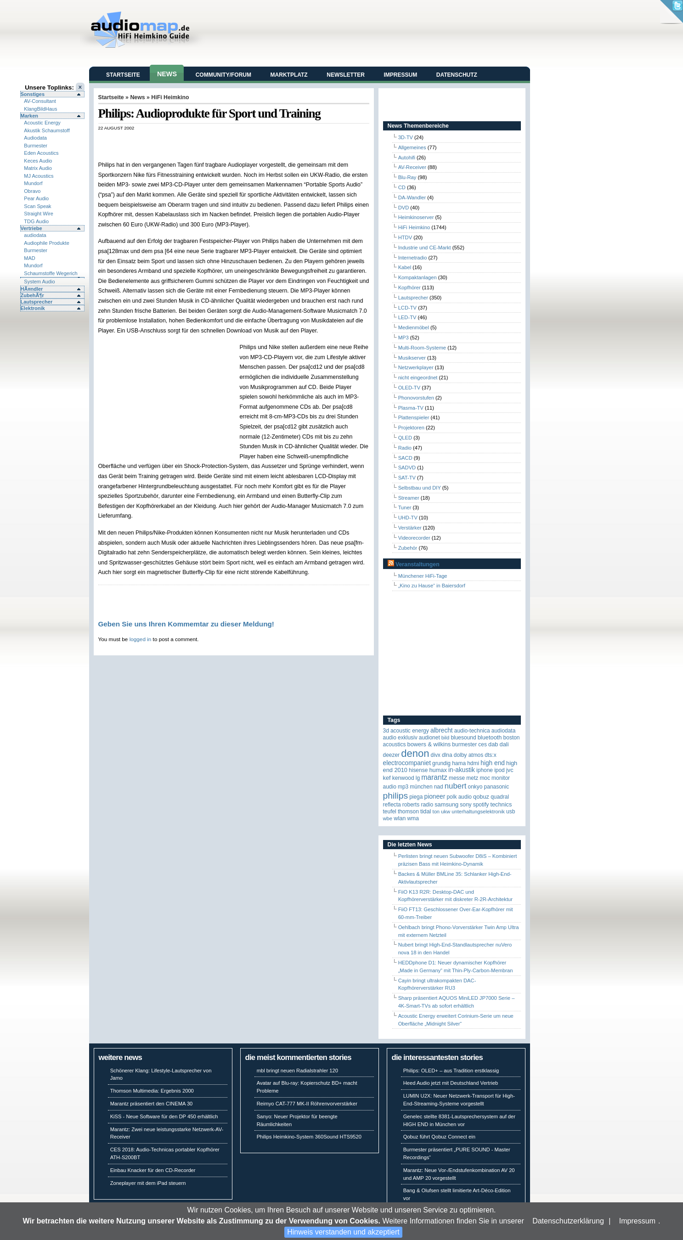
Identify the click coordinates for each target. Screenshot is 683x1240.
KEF (387, 777)
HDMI (473, 763)
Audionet (429, 737)
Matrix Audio (38, 168)
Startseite (123, 75)
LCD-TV (407, 307)
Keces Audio (38, 160)
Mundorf (33, 183)
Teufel (389, 811)
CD (402, 187)
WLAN (400, 818)
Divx (435, 755)
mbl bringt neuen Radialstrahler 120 (297, 1070)
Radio (405, 448)
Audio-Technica (472, 730)
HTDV (405, 237)
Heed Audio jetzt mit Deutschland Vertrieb (450, 1083)
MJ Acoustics (38, 176)
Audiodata (35, 138)
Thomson (408, 811)
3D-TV (405, 137)
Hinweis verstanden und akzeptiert (343, 1232)
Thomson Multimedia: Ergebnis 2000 (152, 1090)
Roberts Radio (417, 804)
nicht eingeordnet (418, 377)
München (421, 786)
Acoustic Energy (42, 122)
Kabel (405, 267)
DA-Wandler (412, 197)
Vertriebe (31, 228)
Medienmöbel (413, 327)
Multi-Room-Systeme (422, 347)
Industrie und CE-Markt (424, 247)
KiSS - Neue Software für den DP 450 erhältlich (164, 1116)
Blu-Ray (407, 177)
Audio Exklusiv (400, 737)
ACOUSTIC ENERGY (409, 730)
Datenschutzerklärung (568, 1221)
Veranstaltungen (417, 564)
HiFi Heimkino (170, 97)
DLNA (447, 755)
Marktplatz (289, 75)
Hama (459, 763)
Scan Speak (37, 206)
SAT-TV (407, 477)
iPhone (484, 770)
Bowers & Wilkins (429, 744)
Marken (30, 115)
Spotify (481, 804)
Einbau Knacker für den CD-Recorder (153, 1170)
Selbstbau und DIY (419, 487)
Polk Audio (459, 797)
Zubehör (408, 548)
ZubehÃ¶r (32, 295)
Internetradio (412, 257)
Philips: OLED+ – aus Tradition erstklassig (451, 1070)
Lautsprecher (37, 301)
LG (418, 778)
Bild (445, 737)
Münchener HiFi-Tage (422, 576)
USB (510, 811)
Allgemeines (412, 147)
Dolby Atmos (469, 755)
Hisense (418, 770)
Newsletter (346, 75)
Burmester (35, 145)
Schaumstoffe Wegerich (50, 273)
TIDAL (425, 811)
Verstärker (410, 527)
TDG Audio (36, 221)
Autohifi (406, 157)
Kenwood (403, 778)
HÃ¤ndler (32, 289)
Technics (501, 804)
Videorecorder (414, 538)
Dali (504, 744)
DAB (493, 744)
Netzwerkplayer (416, 367)
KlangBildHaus (40, 109)
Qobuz (481, 796)
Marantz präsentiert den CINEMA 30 (151, 1103)
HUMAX (437, 770)
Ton (436, 811)
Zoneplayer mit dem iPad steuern (148, 1183)
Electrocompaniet (407, 763)
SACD (405, 458)
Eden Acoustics (41, 153)
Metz (472, 778)
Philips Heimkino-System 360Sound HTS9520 (309, 1136)
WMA (413, 818)
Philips (395, 795)
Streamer (408, 498)
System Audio (39, 281)
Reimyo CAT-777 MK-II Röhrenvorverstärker (307, 1103)
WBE (388, 818)
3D (386, 730)
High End (492, 763)
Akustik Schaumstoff (46, 130)
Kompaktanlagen (417, 277)
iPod (499, 770)
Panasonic (496, 786)
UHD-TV (408, 517)
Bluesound (463, 737)
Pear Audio (36, 198)
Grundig (441, 763)
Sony (465, 804)
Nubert (456, 786)
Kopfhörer (409, 287)
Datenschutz (456, 75)
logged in (141, 639)
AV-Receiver (412, 167)
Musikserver (412, 358)
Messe (457, 778)
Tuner (405, 507)
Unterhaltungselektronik (478, 811)
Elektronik (33, 308)
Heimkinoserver (416, 217)
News (167, 74)
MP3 (403, 337)
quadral (500, 797)
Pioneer (435, 796)
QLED (405, 437)
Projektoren (411, 427)
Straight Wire (38, 213)
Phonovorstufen (416, 397)
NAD (438, 786)
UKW (445, 811)
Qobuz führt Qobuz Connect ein (439, 1136)
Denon (415, 753)
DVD (403, 207)
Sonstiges (33, 94)
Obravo (32, 191)
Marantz (434, 777)
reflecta (392, 804)
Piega (416, 797)
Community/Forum (223, 75)
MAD (29, 258)
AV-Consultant (40, 101)
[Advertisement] (205, 140)
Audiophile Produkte (46, 243)
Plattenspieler (413, 417)
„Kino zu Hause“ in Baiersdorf (431, 585)
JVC (510, 770)
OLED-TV (409, 387)
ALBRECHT (441, 730)
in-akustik (461, 770)
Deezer (391, 755)
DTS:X (490, 755)
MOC (485, 778)
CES (482, 744)
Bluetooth (490, 737)
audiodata (35, 235)
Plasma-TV (410, 408)
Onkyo (475, 786)
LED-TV (407, 317)
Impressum (637, 1221)
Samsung (446, 804)
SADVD (407, 467)
